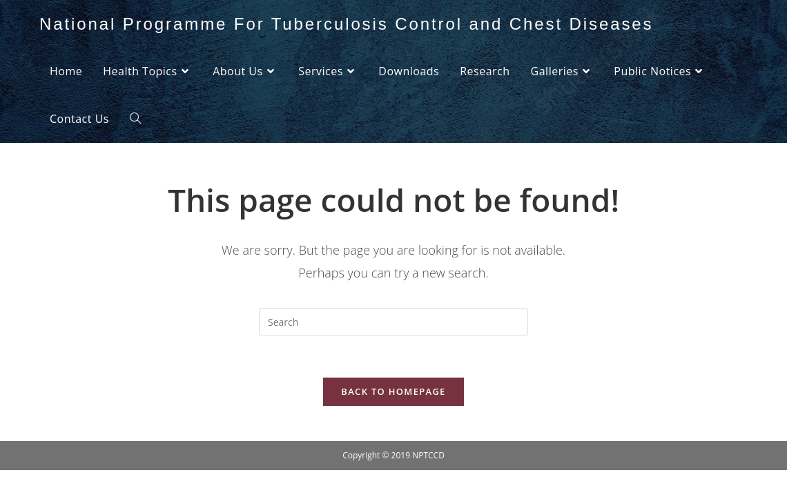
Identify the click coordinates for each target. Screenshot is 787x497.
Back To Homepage (393, 391)
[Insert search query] (393, 321)
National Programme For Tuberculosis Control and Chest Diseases (346, 23)
